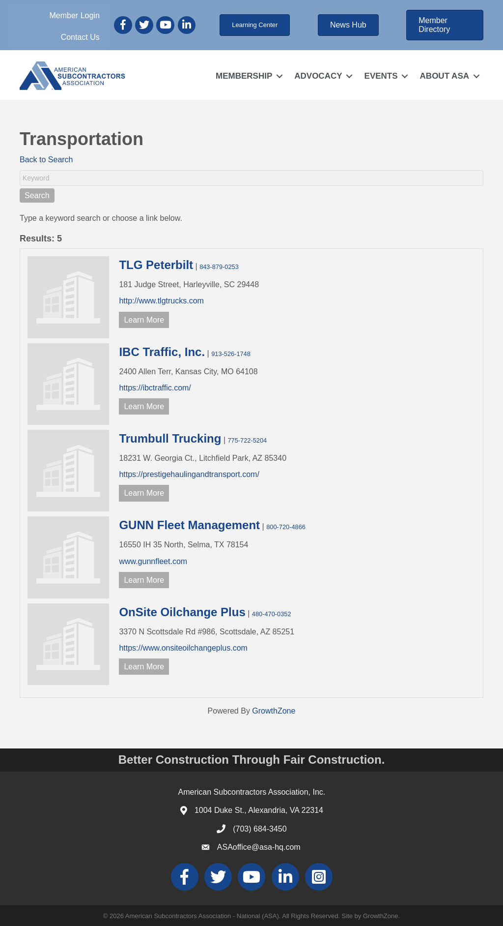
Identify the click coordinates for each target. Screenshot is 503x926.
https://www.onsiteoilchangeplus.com (183, 648)
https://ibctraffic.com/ (155, 388)
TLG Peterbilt (156, 264)
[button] (255, 25)
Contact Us (80, 37)
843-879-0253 (219, 266)
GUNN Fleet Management (189, 525)
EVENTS (381, 76)
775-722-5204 (247, 440)
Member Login (75, 15)
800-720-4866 (286, 527)
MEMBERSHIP (244, 76)
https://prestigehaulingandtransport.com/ (189, 474)
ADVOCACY (318, 76)
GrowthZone (273, 711)
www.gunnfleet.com (153, 561)
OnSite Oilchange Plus (182, 612)
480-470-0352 (271, 614)
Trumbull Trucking (170, 438)
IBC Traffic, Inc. (162, 351)
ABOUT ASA (444, 76)
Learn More (144, 320)
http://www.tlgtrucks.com (161, 301)
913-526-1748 (231, 354)
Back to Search (46, 159)
